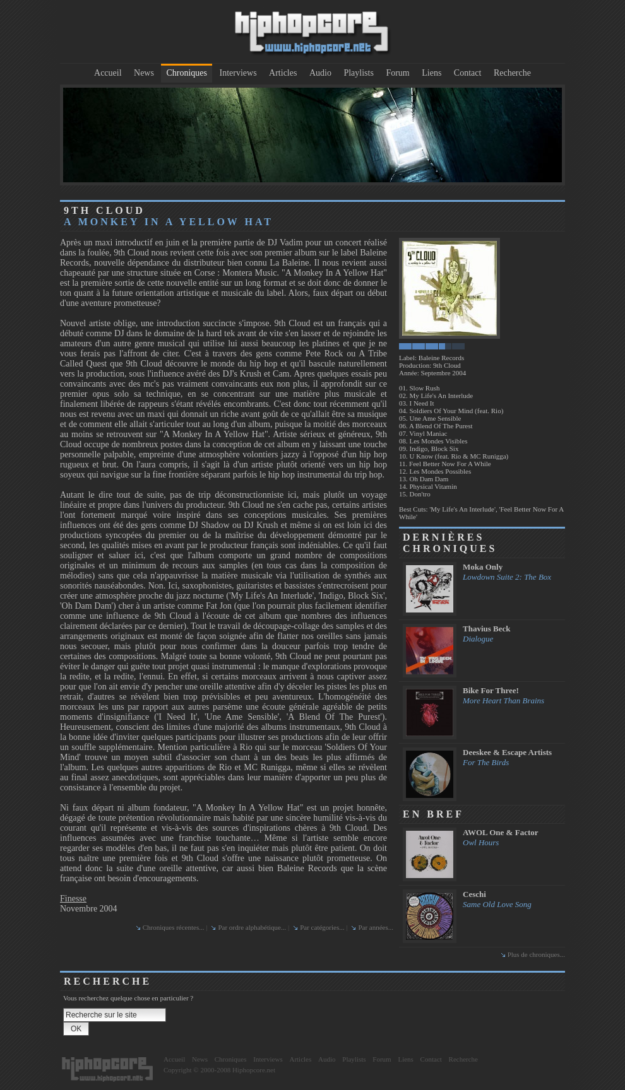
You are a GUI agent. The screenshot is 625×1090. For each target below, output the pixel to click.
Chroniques (186, 73)
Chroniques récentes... (174, 927)
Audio (320, 73)
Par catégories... (322, 927)
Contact (468, 73)
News (144, 73)
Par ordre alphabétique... (252, 927)
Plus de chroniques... (536, 954)
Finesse (73, 898)
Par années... (375, 927)
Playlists (358, 73)
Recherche (512, 73)
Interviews (238, 73)
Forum (397, 73)
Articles (283, 73)
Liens (431, 73)
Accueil (108, 73)
